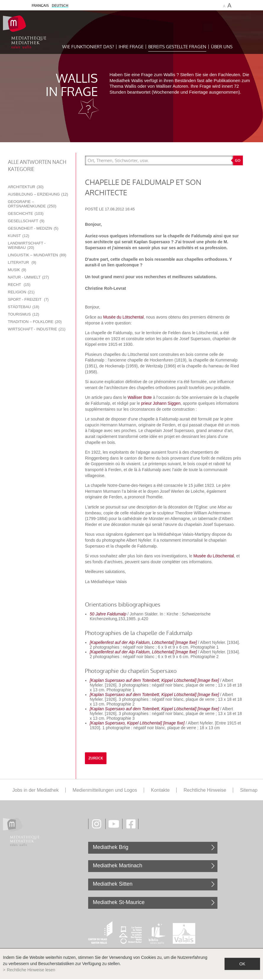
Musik (17, 270)
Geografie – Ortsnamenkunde (32, 203)
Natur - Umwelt (28, 277)
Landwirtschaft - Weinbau (27, 245)
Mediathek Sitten (113, 884)
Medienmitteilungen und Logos (104, 790)
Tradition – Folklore (35, 321)
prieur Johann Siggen (160, 403)
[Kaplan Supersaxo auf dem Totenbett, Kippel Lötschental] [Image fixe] (154, 680)
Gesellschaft (26, 221)
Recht (19, 284)
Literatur (22, 262)
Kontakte (160, 790)
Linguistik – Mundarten (37, 255)
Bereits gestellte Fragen (177, 47)
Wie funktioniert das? (88, 47)
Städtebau (23, 307)
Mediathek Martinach (117, 865)
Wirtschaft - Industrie (37, 329)
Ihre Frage (131, 47)
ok (242, 963)
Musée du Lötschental (123, 317)
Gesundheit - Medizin (33, 228)
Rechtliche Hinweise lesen (31, 969)
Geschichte (26, 213)
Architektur (26, 187)
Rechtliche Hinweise (204, 790)
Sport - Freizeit (28, 299)
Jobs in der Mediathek (35, 790)
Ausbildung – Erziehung (38, 194)
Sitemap (248, 790)
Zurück (95, 758)
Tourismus (23, 314)
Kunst (18, 235)
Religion (21, 292)
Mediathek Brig (110, 847)
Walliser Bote (140, 397)
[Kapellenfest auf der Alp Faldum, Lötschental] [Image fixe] (143, 642)
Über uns (222, 47)
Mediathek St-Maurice (119, 902)
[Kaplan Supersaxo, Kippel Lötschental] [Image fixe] (137, 723)
